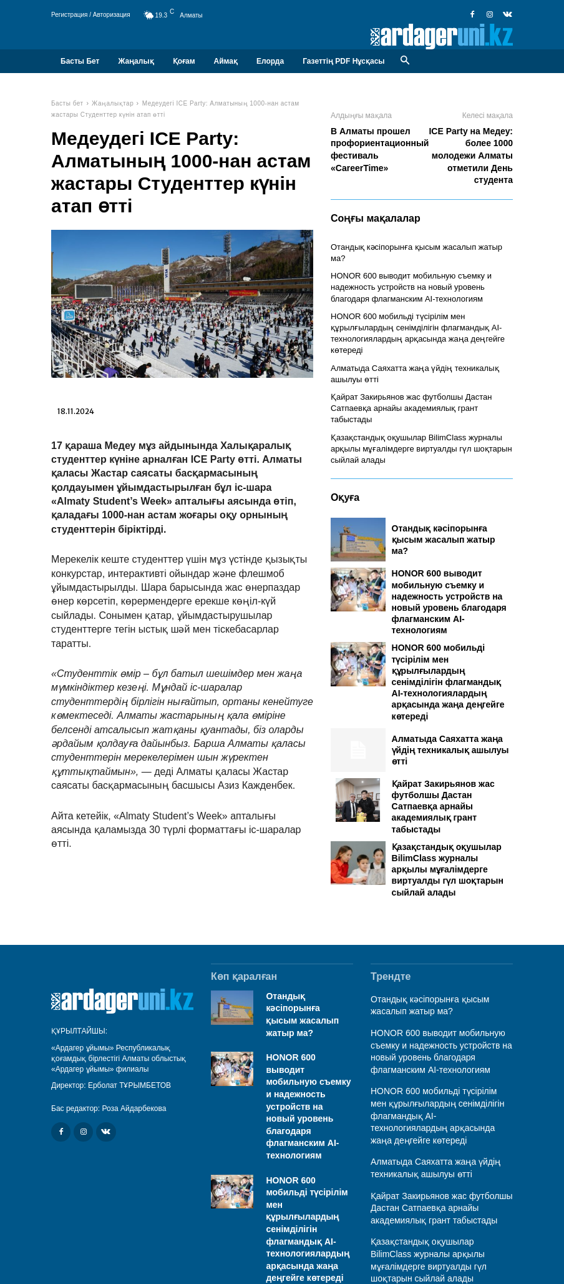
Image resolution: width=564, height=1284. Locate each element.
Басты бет (67, 103)
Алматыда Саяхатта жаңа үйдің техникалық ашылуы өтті (450, 714)
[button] (405, 61)
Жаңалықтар (113, 103)
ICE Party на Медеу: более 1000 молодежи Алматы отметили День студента (470, 155)
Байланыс (495, 1258)
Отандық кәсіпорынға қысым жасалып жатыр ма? (418, 246)
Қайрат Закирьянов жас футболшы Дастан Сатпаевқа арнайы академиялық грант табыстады (443, 771)
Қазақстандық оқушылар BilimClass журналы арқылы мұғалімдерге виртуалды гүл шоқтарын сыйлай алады (414, 414)
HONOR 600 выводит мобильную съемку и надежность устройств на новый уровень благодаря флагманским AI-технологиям (420, 274)
